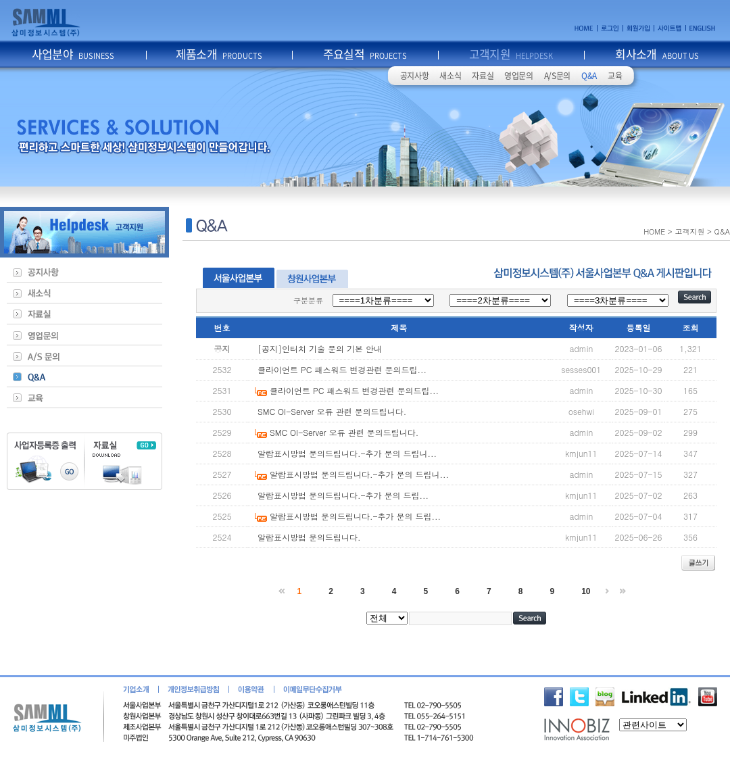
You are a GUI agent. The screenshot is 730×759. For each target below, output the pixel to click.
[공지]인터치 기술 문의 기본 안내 (320, 348)
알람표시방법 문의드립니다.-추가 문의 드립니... (347, 453)
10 (585, 591)
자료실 (482, 76)
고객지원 (511, 53)
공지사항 (414, 76)
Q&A (589, 76)
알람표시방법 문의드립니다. (309, 537)
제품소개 (219, 53)
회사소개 (657, 53)
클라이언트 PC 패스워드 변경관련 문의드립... (342, 369)
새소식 (450, 76)
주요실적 (365, 53)
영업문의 (518, 76)
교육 (615, 76)
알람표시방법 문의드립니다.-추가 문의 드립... (343, 495)
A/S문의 (557, 76)
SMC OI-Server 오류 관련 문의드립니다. (332, 411)
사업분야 (73, 53)
